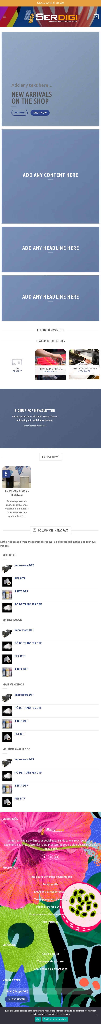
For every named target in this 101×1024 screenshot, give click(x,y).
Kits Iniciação (51, 921)
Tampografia (50, 884)
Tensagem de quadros (50, 961)
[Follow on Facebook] (44, 857)
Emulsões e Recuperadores (50, 891)
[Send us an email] (56, 857)
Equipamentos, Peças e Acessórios (50, 914)
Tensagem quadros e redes (50, 899)
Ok (37, 1019)
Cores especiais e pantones (50, 968)
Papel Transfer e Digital (50, 906)
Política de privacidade (55, 1019)
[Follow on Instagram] (50, 857)
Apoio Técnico (50, 953)
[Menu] (4, 17)
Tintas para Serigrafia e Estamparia (50, 876)
